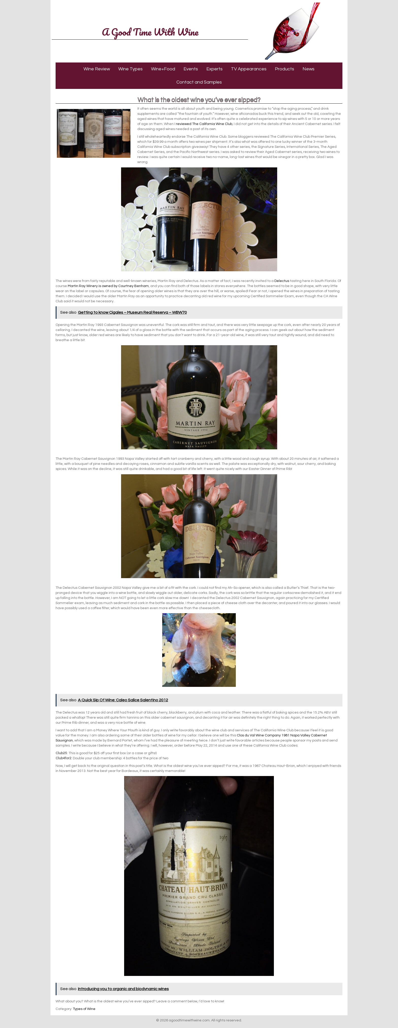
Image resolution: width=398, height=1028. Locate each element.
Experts (214, 69)
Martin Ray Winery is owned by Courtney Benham (108, 286)
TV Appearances (249, 69)
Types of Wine (84, 1009)
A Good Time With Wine (150, 32)
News (308, 69)
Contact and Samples (199, 82)
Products (284, 69)
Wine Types (130, 69)
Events (191, 69)
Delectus (281, 281)
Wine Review (97, 69)
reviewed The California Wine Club (204, 124)
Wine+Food (163, 69)
